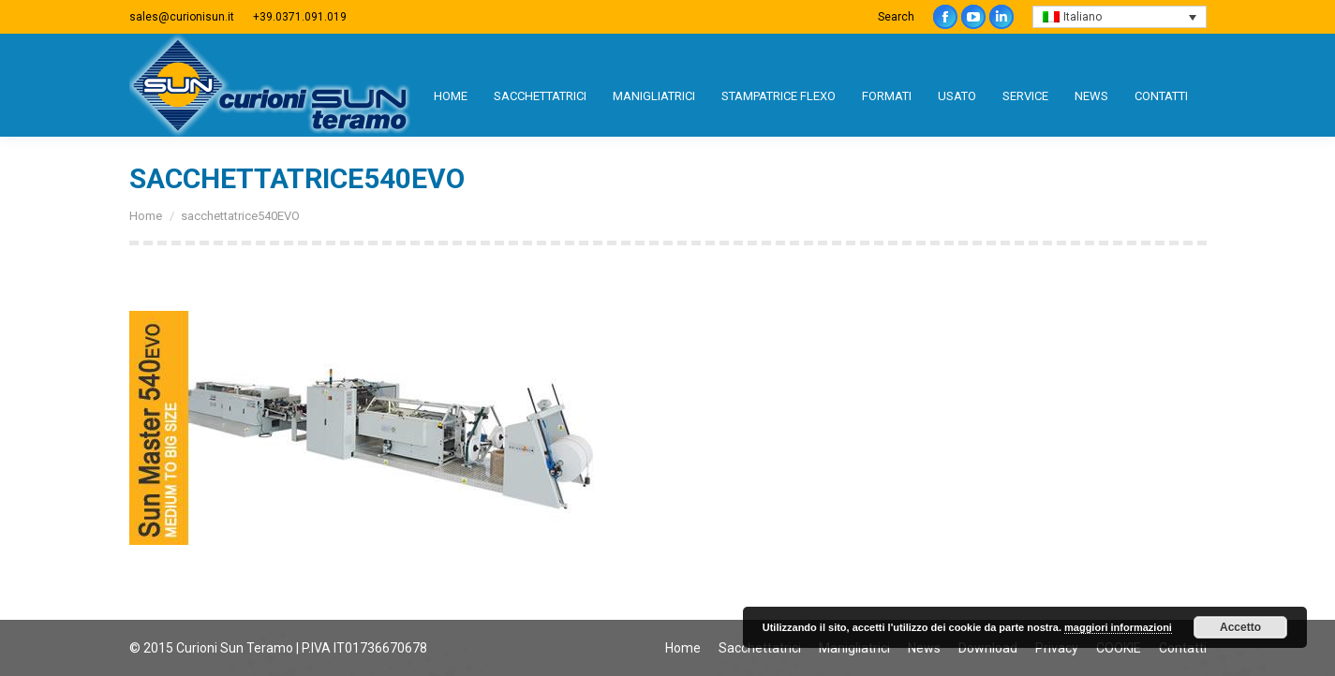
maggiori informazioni (1118, 627)
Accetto (1240, 627)
